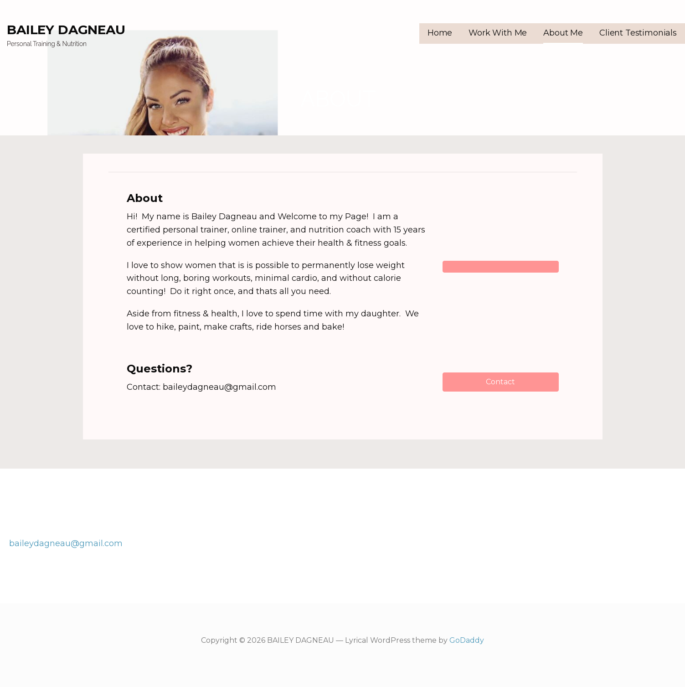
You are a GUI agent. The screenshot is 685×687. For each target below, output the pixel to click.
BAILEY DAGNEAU (66, 29)
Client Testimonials (638, 33)
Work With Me (498, 33)
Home (439, 33)
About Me (563, 33)
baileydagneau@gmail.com (66, 543)
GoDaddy (466, 640)
